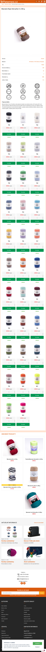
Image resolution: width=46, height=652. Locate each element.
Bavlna (2, 610)
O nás (25, 605)
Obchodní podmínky (28, 608)
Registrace (3, 633)
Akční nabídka (4, 605)
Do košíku (9, 134)
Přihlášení (3, 631)
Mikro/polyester (4, 618)
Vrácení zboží (26, 610)
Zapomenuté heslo (5, 635)
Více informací (15, 647)
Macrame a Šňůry (8, 4)
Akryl (2, 612)
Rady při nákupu (27, 614)
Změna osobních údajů (5, 637)
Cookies (25, 623)
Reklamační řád (27, 616)
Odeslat (41, 593)
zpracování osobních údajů (31, 595)
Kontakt (25, 612)
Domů (3, 4)
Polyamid (3, 616)
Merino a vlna (4, 608)
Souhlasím (37, 643)
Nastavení (37, 647)
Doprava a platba (27, 618)
